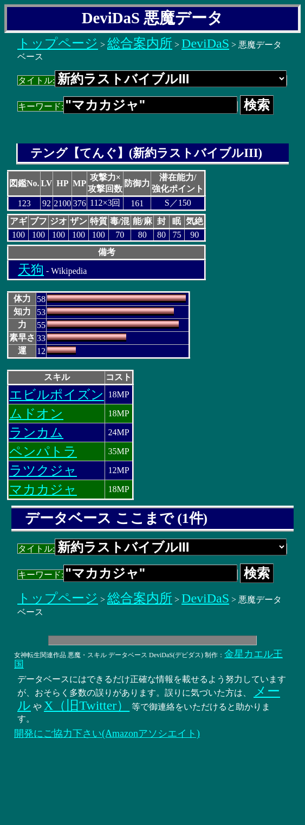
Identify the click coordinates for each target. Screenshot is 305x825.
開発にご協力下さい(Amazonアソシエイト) (107, 733)
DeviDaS (205, 43)
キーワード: (127, 106)
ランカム (36, 432)
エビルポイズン (56, 395)
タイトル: (152, 80)
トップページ (57, 43)
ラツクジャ (43, 470)
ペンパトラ (43, 451)
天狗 (31, 270)
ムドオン (36, 414)
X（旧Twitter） (86, 705)
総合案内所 (139, 43)
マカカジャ (43, 489)
